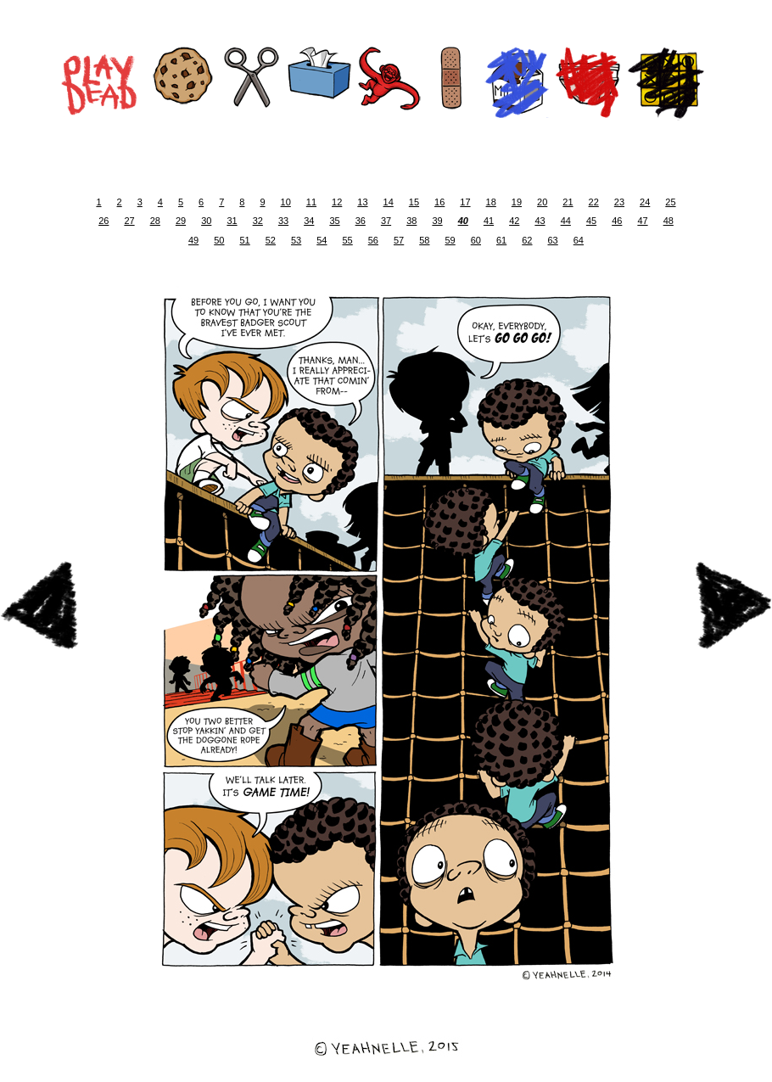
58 (424, 240)
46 (617, 221)
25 (670, 202)
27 (129, 221)
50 (219, 240)
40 (463, 221)
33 (283, 221)
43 (539, 221)
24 (645, 202)
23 (619, 202)
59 (450, 240)
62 (527, 240)
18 (491, 202)
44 (566, 221)
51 (245, 240)
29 (181, 221)
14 (388, 202)
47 (642, 221)
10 (286, 202)
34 (309, 221)
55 (348, 240)
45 (591, 221)
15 (414, 202)
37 (386, 221)
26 (103, 221)
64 (578, 240)
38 (411, 221)
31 (232, 221)
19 (517, 202)
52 (271, 240)
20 (542, 202)
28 (155, 221)
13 (362, 202)
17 (465, 202)
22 (594, 202)
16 (439, 202)
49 (193, 240)
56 (373, 240)
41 (489, 221)
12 (337, 202)
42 (514, 221)
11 (311, 202)
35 (334, 221)
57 (399, 240)
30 (206, 221)
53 (296, 240)
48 (668, 221)
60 (476, 240)
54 (321, 240)
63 (553, 240)
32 (258, 221)
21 (567, 202)
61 (501, 240)
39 (437, 221)
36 (360, 221)
